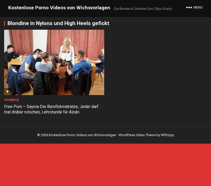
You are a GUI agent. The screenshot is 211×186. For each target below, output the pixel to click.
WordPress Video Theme (137, 135)
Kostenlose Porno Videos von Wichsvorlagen (59, 8)
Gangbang (11, 100)
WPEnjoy (167, 135)
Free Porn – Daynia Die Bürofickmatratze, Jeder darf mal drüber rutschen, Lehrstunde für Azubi (51, 109)
